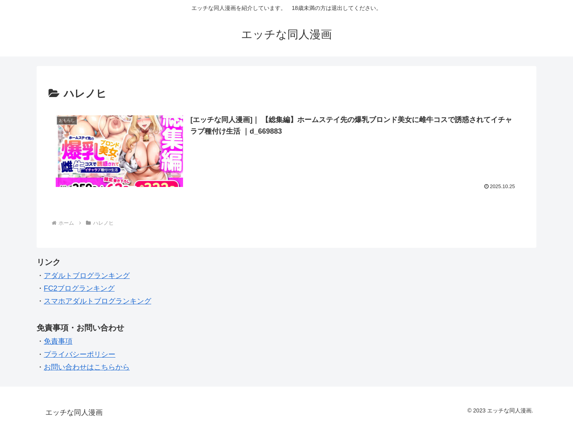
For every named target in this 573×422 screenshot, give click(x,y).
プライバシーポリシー (79, 354)
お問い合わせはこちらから (87, 367)
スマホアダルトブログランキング (97, 301)
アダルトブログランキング (87, 276)
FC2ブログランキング (79, 288)
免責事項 (58, 341)
